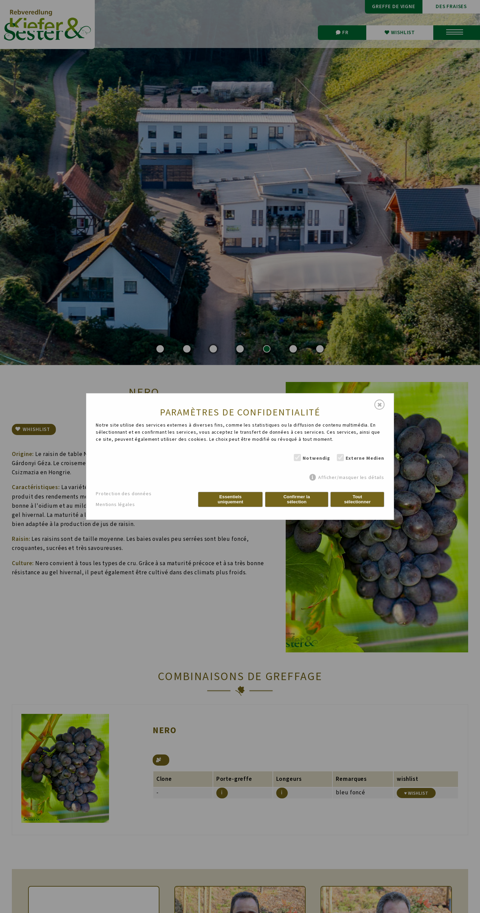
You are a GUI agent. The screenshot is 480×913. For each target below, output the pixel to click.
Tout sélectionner (357, 499)
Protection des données (124, 493)
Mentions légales (115, 504)
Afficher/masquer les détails (351, 477)
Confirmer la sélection (296, 499)
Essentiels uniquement (230, 499)
